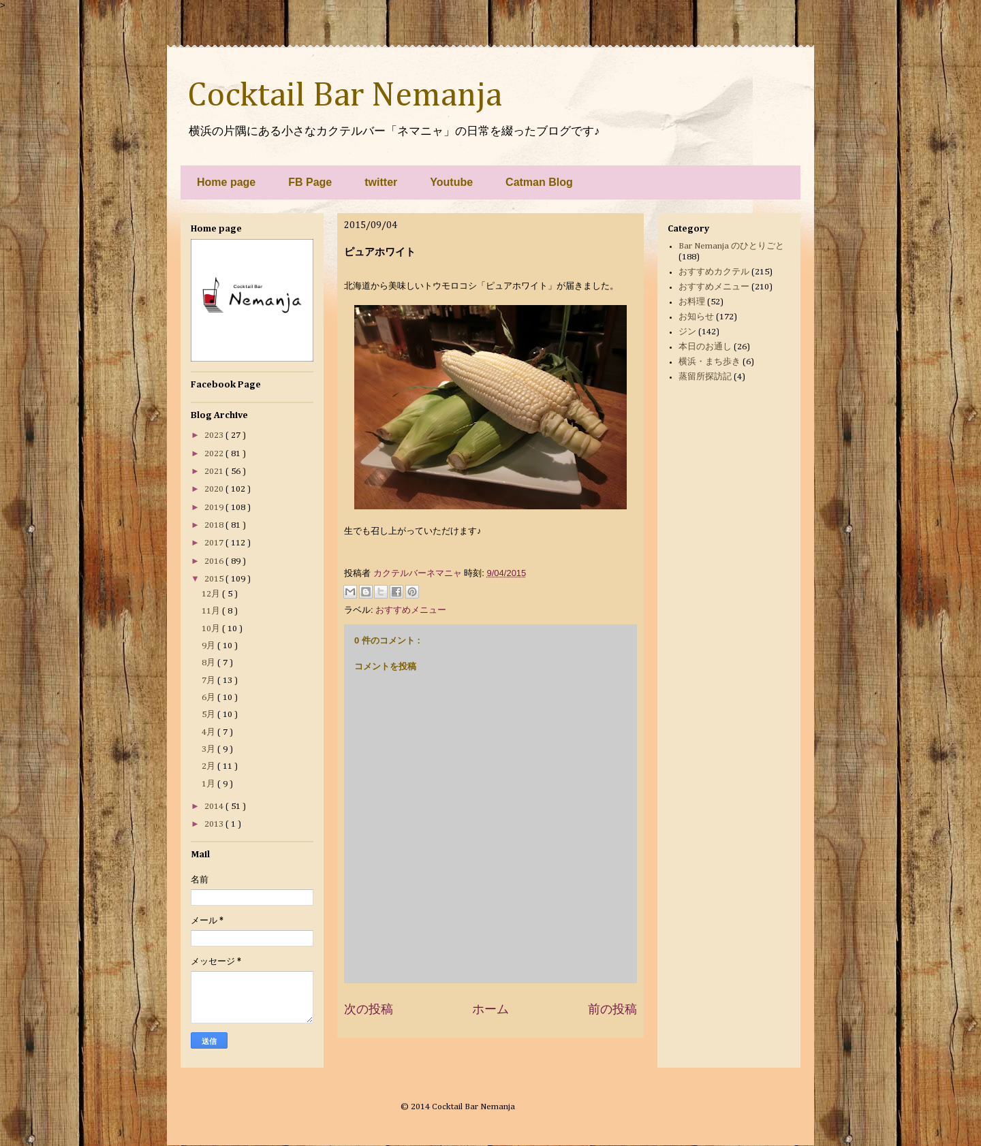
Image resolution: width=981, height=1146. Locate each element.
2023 (214, 435)
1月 (209, 784)
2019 (214, 507)
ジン (687, 332)
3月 (209, 749)
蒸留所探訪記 (705, 376)
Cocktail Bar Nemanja (344, 96)
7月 (209, 680)
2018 (214, 525)
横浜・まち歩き (710, 361)
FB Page (310, 182)
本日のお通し (705, 347)
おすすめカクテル (714, 272)
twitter (380, 182)
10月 (212, 628)
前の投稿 (612, 1009)
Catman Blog (539, 182)
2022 (214, 453)
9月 (209, 645)
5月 (209, 714)
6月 (209, 697)
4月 (209, 732)
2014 (214, 806)
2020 (214, 489)
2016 (214, 561)
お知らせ (696, 317)
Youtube (451, 182)
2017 (214, 543)
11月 (212, 611)
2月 (209, 766)
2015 (214, 579)
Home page (226, 182)
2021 (214, 471)
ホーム (490, 1009)
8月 (209, 662)
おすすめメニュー (410, 610)
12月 (212, 594)
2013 (214, 824)
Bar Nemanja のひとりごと (731, 246)
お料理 (692, 302)
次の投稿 (368, 1009)
